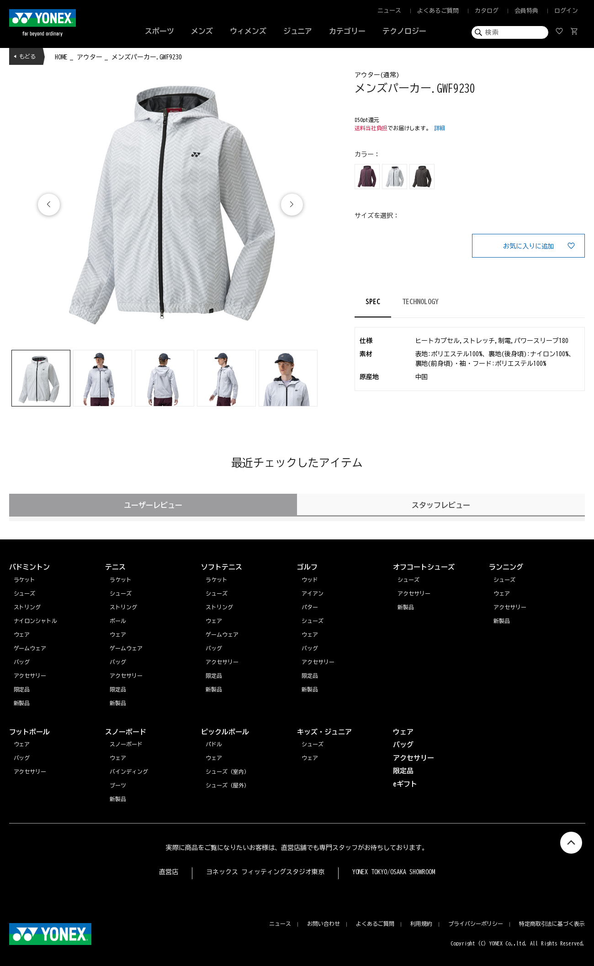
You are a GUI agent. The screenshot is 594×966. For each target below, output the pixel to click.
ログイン (566, 11)
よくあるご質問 (438, 11)
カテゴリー (347, 31)
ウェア (501, 593)
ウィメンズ (248, 31)
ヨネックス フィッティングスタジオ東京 (265, 872)
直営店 (168, 872)
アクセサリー (509, 607)
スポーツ (159, 31)
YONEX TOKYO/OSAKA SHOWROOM (393, 872)
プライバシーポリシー (475, 923)
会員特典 (526, 11)
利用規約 (421, 923)
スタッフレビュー (441, 505)
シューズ (504, 579)
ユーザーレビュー (153, 505)
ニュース (389, 11)
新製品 (501, 620)
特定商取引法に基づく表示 (552, 923)
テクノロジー (404, 31)
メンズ (202, 31)
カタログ (487, 11)
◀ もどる (25, 56)
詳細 (439, 128)
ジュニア (298, 31)
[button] (292, 205)
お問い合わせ (323, 923)
